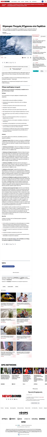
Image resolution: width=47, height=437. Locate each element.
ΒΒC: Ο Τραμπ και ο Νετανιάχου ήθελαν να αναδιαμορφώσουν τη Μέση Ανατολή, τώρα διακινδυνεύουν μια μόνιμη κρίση (39, 66)
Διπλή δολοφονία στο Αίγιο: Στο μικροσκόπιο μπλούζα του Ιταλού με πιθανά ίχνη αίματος (5, 377)
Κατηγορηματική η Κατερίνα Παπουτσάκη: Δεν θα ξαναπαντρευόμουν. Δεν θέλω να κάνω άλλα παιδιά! (38, 378)
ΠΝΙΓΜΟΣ (16, 286)
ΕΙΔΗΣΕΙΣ (4, 286)
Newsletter (9, 281)
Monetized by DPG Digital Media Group (27, 425)
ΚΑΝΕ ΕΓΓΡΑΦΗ (35, 403)
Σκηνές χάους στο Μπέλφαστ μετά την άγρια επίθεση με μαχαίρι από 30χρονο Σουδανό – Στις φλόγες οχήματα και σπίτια (24, 337)
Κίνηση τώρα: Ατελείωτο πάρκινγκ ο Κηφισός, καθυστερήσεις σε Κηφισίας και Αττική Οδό (39, 41)
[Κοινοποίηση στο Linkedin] (11, 63)
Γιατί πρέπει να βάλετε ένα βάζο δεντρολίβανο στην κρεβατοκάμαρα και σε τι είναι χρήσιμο (8, 320)
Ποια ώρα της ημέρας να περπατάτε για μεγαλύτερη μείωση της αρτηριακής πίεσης (23, 304)
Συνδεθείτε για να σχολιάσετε (8, 266)
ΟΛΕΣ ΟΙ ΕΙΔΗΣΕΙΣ (14, 1)
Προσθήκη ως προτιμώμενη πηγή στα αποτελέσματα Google (16, 69)
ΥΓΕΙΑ (30, 1)
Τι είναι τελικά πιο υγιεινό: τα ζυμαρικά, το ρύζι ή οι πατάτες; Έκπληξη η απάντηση (7, 336)
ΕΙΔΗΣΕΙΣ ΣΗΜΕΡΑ (10, 286)
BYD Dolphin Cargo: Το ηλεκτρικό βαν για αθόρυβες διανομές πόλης (39, 53)
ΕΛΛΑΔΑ (19, 1)
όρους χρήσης (42, 397)
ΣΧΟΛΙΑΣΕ (24, 57)
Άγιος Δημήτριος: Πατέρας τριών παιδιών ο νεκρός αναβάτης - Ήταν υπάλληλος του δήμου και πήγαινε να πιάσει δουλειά (7, 304)
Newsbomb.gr (17, 240)
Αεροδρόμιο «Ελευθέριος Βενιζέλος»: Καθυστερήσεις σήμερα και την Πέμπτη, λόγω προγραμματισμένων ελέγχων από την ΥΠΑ (25, 5)
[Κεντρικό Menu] (45, 1)
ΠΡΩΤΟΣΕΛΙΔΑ (34, 1)
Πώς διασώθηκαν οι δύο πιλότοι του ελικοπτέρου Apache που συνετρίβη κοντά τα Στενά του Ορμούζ (39, 47)
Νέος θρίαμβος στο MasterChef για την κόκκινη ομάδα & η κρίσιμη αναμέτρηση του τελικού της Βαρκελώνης (27, 378)
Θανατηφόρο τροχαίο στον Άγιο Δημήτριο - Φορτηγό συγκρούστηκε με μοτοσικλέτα (23, 352)
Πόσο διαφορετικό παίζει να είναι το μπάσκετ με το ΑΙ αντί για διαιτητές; (16, 377)
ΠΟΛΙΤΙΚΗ (22, 1)
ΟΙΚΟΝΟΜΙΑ (26, 1)
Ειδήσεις (15, 238)
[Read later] (30, 58)
